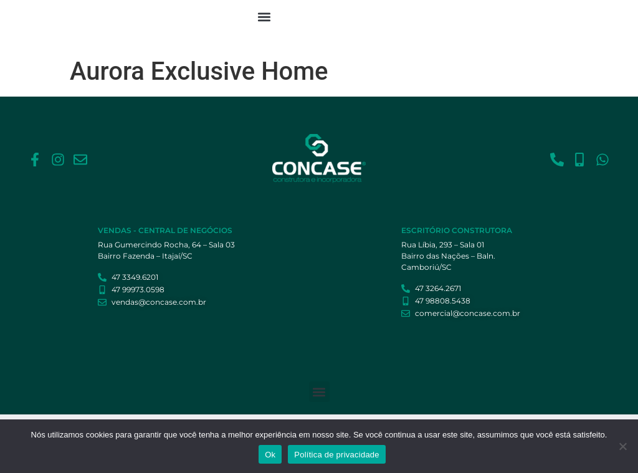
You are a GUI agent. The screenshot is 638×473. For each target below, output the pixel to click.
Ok (270, 454)
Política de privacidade (336, 454)
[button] (264, 16)
